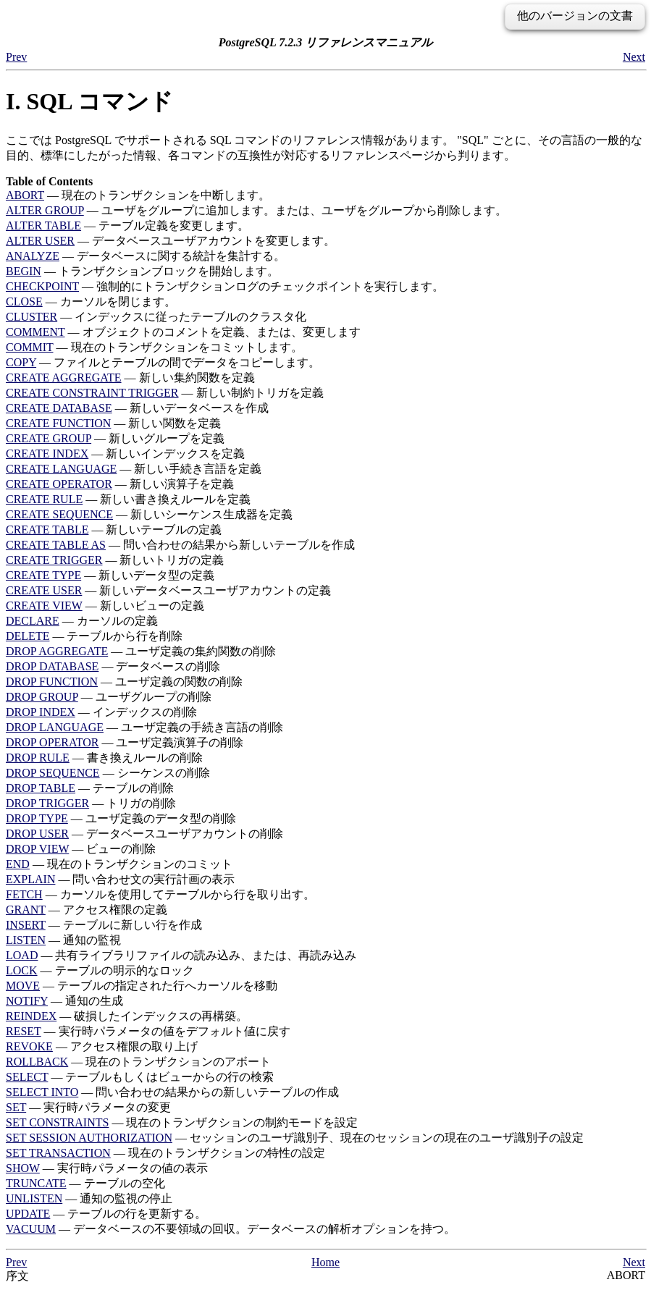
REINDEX (31, 1016)
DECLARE (32, 621)
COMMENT (35, 332)
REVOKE (29, 1046)
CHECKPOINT (42, 286)
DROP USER (37, 833)
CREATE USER (44, 590)
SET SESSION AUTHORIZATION (89, 1137)
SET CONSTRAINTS (57, 1122)
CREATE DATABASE (59, 408)
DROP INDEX (40, 712)
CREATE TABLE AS (56, 545)
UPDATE (28, 1213)
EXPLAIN (30, 879)
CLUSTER (31, 317)
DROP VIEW (37, 849)
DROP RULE (38, 757)
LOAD (22, 955)
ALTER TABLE (43, 225)
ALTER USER (40, 241)
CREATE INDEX (47, 453)
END (18, 864)
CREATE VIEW (44, 605)
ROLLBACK (37, 1061)
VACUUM (31, 1229)
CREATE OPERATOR (59, 484)
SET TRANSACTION (58, 1153)
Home (325, 1262)
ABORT (25, 195)
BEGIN (23, 271)
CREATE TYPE (43, 575)
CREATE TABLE (47, 529)
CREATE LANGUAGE (61, 469)
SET (16, 1107)
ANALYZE (32, 256)
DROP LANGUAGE (55, 727)
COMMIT (30, 347)
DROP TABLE (40, 788)
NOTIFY (27, 1001)
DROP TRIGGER (47, 803)
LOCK (22, 970)
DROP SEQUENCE (53, 773)
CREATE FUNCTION (58, 423)
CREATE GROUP (48, 438)
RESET (23, 1031)
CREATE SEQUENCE (59, 514)
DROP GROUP (42, 697)
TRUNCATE (36, 1183)
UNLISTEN (34, 1198)
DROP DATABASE (52, 666)
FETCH (24, 894)
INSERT (26, 925)
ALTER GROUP (45, 210)
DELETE (27, 636)
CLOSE (24, 301)
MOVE (23, 985)
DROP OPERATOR (52, 742)
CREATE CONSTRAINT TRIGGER (92, 393)
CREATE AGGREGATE (64, 377)
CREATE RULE (44, 499)
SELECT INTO (42, 1092)
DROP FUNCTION (52, 681)
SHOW (23, 1168)
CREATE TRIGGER (54, 560)
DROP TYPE (37, 818)
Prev (16, 57)
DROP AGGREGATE (57, 651)
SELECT (27, 1077)
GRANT (26, 909)
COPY (21, 362)
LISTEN (26, 940)
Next (634, 57)
